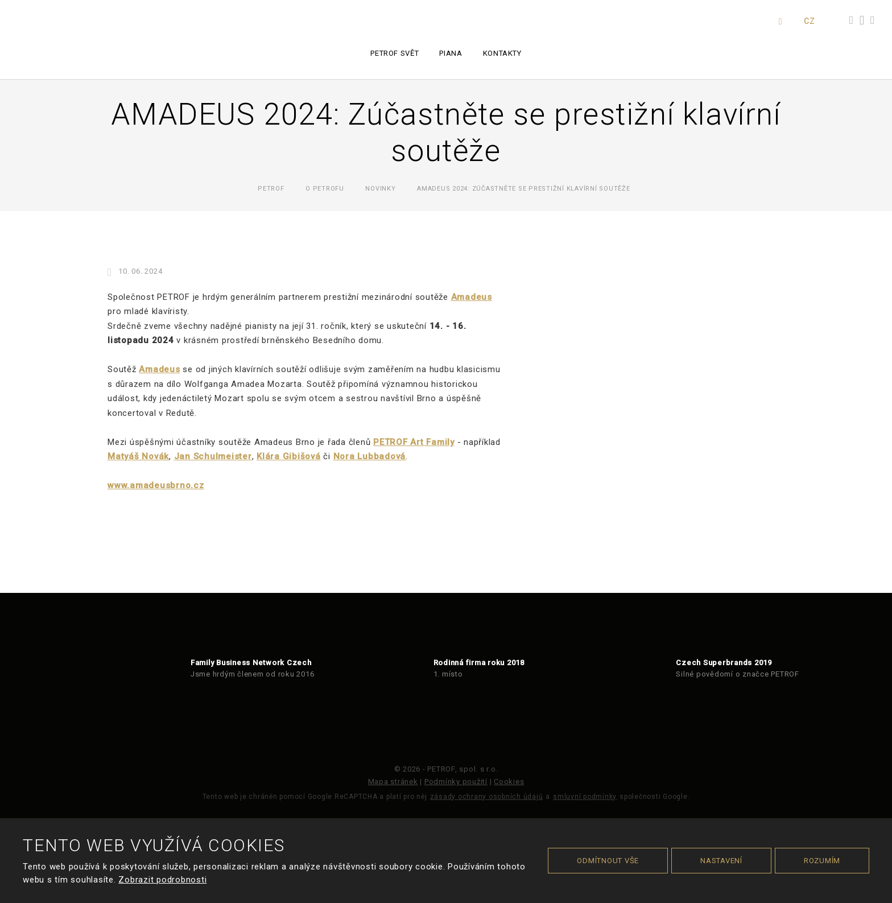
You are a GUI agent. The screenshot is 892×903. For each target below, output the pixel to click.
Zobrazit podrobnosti (162, 880)
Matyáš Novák (138, 456)
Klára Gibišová (289, 456)
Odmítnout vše (608, 860)
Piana (450, 53)
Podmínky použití (456, 781)
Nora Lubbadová (369, 456)
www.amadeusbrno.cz (156, 485)
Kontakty (502, 53)
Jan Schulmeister (213, 456)
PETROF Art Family (414, 442)
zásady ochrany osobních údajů (486, 797)
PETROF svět (394, 53)
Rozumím (822, 860)
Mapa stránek (393, 781)
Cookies (509, 781)
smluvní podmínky (585, 797)
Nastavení (721, 860)
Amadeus (471, 297)
